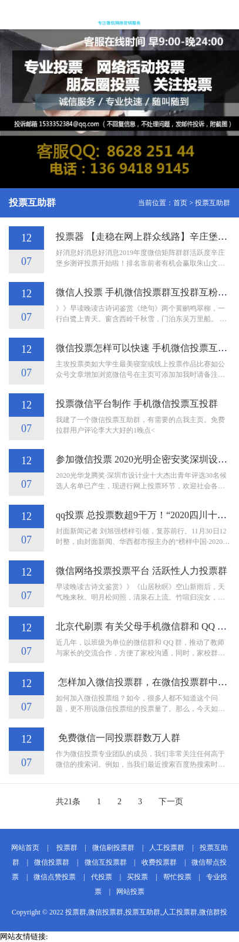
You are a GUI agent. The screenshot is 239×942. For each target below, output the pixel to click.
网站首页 (25, 848)
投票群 (66, 848)
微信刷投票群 (113, 848)
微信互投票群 (106, 862)
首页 (180, 203)
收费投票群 (159, 862)
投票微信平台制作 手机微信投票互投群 (137, 404)
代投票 (101, 877)
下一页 (171, 801)
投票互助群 (212, 203)
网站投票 (130, 891)
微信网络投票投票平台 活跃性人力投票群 (141, 571)
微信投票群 (51, 862)
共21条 (68, 801)
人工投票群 (166, 848)
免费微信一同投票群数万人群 (118, 738)
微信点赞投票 (54, 877)
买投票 (137, 877)
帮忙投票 (177, 877)
